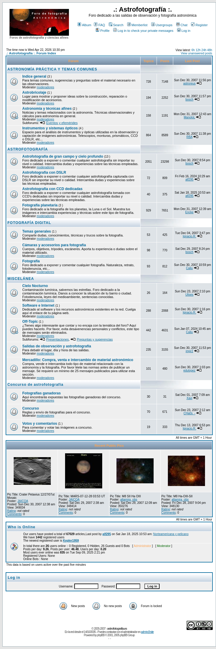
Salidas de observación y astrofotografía (56, 346)
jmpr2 (189, 351)
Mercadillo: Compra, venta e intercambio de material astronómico (77, 360)
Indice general (34, 76)
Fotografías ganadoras (41, 393)
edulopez (189, 370)
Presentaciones (57, 339)
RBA (190, 137)
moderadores (45, 87)
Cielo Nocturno (35, 286)
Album (84, 25)
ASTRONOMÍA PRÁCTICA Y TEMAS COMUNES (52, 69)
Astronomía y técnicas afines (47, 108)
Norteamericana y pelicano (171, 534)
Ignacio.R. (189, 236)
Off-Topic (30, 321)
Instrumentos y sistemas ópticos (50, 128)
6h (193, 50)
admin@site (147, 632)
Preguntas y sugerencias (95, 339)
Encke (189, 212)
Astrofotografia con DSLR (44, 172)
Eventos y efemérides (62, 123)
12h (198, 50)
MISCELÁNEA (20, 279)
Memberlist (137, 25)
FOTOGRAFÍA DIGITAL (29, 223)
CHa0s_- (189, 413)
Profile (102, 30)
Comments (14, 514)
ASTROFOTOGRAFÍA (27, 149)
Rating (11, 510)
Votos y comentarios (39, 423)
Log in (183, 30)
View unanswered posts (196, 53)
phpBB (101, 635)
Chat (181, 25)
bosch (189, 99)
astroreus (189, 83)
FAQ (99, 25)
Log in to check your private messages (143, 30)
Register (199, 25)
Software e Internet (38, 305)
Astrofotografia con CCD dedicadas (52, 189)
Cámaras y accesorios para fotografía (54, 245)
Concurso (30, 408)
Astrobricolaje (34, 92)
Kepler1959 (71, 540)
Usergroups (162, 25)
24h (203, 50)
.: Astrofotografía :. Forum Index (31, 53)
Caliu (189, 268)
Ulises (189, 294)
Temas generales (36, 231)
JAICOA (22, 501)
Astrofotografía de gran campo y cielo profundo (62, 156)
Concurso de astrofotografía (35, 384)
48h (209, 50)
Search (116, 25)
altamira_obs (128, 499)
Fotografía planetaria (40, 205)
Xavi (189, 398)
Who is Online (21, 527)
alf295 (189, 179)
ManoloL (189, 117)
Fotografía (31, 261)
